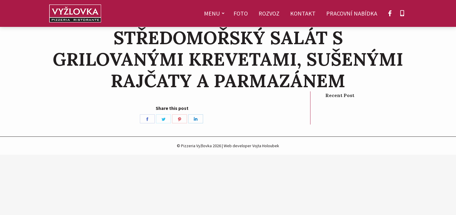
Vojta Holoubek (265, 145)
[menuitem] (213, 13)
